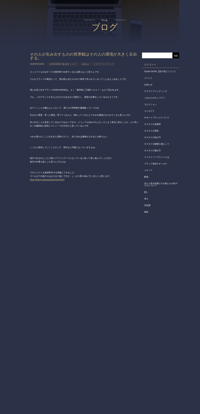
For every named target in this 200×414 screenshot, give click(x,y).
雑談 (146, 212)
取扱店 (16, 60)
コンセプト (16, 26)
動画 (146, 177)
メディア (148, 170)
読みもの (16, 37)
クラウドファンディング (155, 91)
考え (146, 199)
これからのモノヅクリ (154, 98)
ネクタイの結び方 (152, 137)
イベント (148, 78)
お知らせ (148, 85)
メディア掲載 (16, 94)
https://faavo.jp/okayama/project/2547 (47, 179)
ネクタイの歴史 (151, 131)
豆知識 (147, 205)
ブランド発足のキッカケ (155, 164)
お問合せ (16, 105)
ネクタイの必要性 (152, 124)
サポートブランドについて (156, 117)
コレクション (150, 104)
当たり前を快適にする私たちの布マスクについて (161, 184)
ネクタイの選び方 (152, 150)
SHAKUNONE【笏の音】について (160, 71)
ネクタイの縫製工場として (156, 144)
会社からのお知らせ (16, 82)
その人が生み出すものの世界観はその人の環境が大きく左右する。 (83, 56)
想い (146, 192)
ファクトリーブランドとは (156, 157)
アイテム (16, 48)
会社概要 (16, 71)
